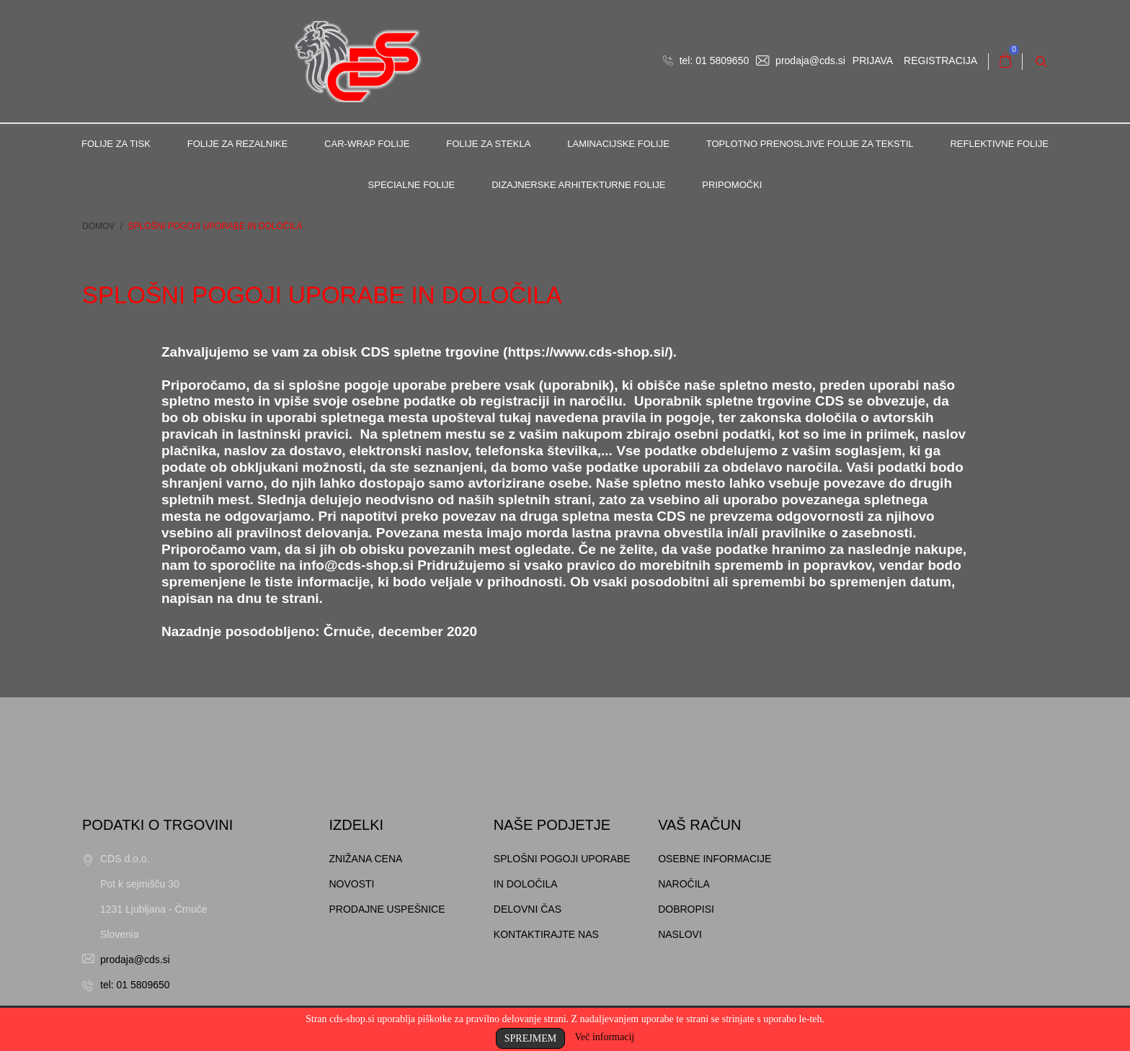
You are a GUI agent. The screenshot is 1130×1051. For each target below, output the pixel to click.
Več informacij (604, 1037)
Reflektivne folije (999, 143)
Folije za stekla (488, 143)
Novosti (352, 884)
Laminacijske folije (618, 143)
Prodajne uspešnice (387, 909)
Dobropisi (686, 909)
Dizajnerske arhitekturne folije (578, 184)
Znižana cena (366, 858)
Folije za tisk (116, 143)
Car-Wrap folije (366, 143)
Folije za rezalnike (237, 143)
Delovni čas (527, 909)
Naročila (684, 884)
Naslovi (680, 934)
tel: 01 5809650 (706, 60)
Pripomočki (732, 184)
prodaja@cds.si (800, 60)
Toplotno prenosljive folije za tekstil (810, 143)
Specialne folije (411, 184)
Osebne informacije (714, 858)
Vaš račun (699, 825)
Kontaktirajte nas (546, 934)
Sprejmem (530, 1038)
